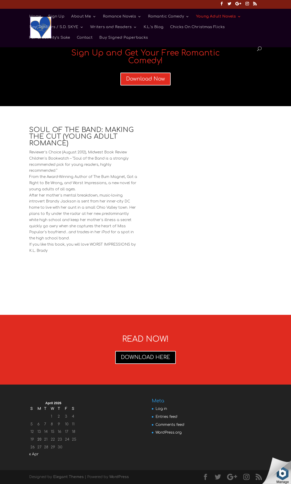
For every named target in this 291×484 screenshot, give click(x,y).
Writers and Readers (111, 27)
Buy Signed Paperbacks (123, 38)
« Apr (34, 454)
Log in (161, 409)
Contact (85, 38)
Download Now (145, 79)
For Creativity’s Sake (49, 38)
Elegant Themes (68, 477)
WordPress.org (168, 432)
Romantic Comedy (166, 17)
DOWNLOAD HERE (145, 357)
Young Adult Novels (216, 17)
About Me (81, 17)
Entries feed (166, 417)
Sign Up (56, 17)
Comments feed (169, 425)
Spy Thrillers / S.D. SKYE (53, 27)
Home (35, 17)
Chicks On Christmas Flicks (197, 27)
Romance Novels (119, 17)
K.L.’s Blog (153, 27)
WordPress (119, 477)
